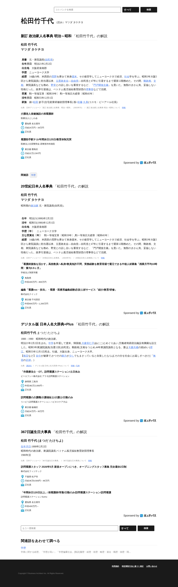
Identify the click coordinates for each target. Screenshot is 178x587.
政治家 (34, 205)
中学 (50, 343)
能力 (64, 355)
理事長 (89, 89)
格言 (25, 355)
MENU (23, 3)
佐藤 (79, 102)
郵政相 (147, 81)
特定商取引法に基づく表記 (133, 566)
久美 (85, 102)
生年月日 (26, 446)
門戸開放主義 (100, 85)
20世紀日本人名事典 (37, 186)
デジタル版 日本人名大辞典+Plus (47, 324)
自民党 (49, 59)
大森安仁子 (88, 343)
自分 (38, 355)
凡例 (78, 366)
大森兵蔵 (133, 347)
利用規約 (115, 566)
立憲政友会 (62, 81)
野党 (53, 85)
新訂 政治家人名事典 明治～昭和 (46, 36)
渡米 (74, 76)
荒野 (54, 76)
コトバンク (34, 9)
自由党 (74, 81)
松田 (35, 102)
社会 (126, 76)
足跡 (28, 360)
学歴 (33, 175)
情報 (124, 108)
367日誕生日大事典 (36, 432)
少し (71, 355)
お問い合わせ (151, 566)
